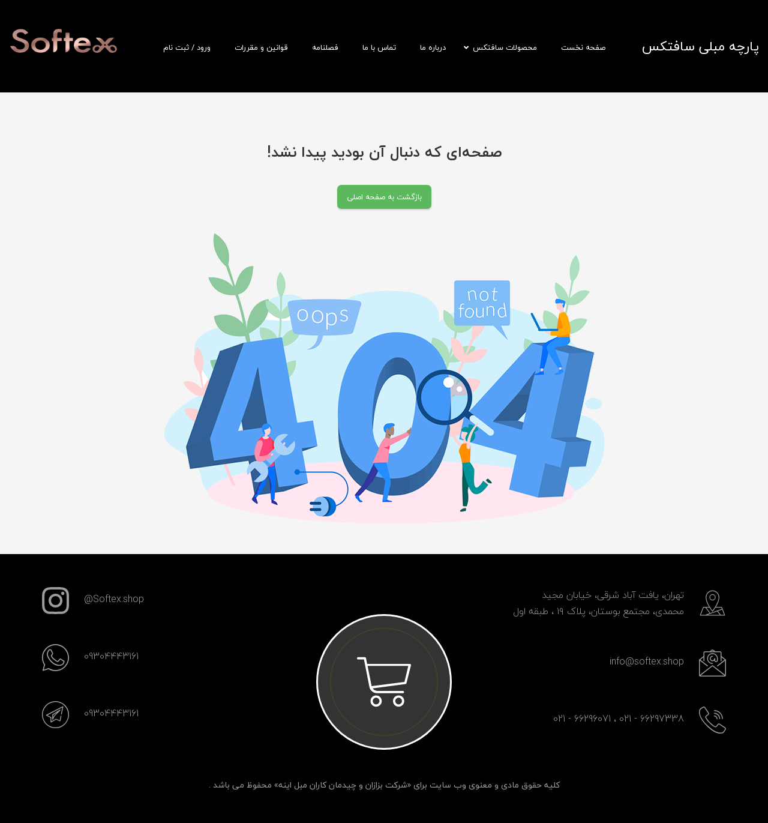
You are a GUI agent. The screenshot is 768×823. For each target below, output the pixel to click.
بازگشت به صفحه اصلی (384, 196)
